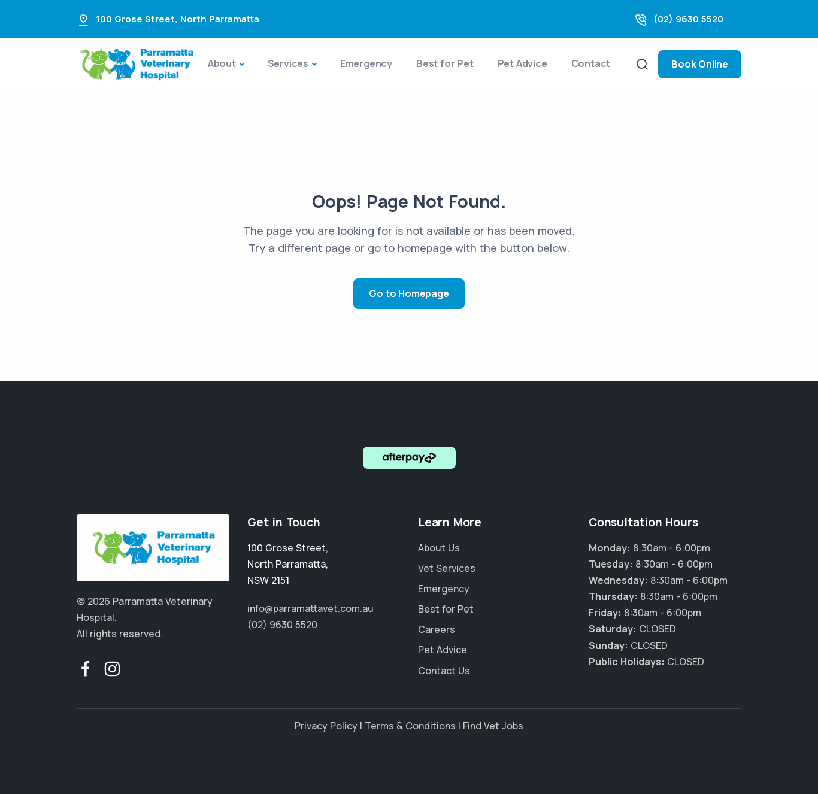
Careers (436, 629)
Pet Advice (522, 63)
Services (288, 63)
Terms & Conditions (410, 725)
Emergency (366, 63)
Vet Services (446, 568)
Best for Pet (445, 63)
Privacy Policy (326, 725)
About (222, 63)
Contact (591, 63)
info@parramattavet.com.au (310, 608)
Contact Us (444, 670)
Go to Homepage (409, 293)
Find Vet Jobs (493, 725)
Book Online (699, 64)
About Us (439, 547)
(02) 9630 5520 (688, 19)
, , (287, 564)
